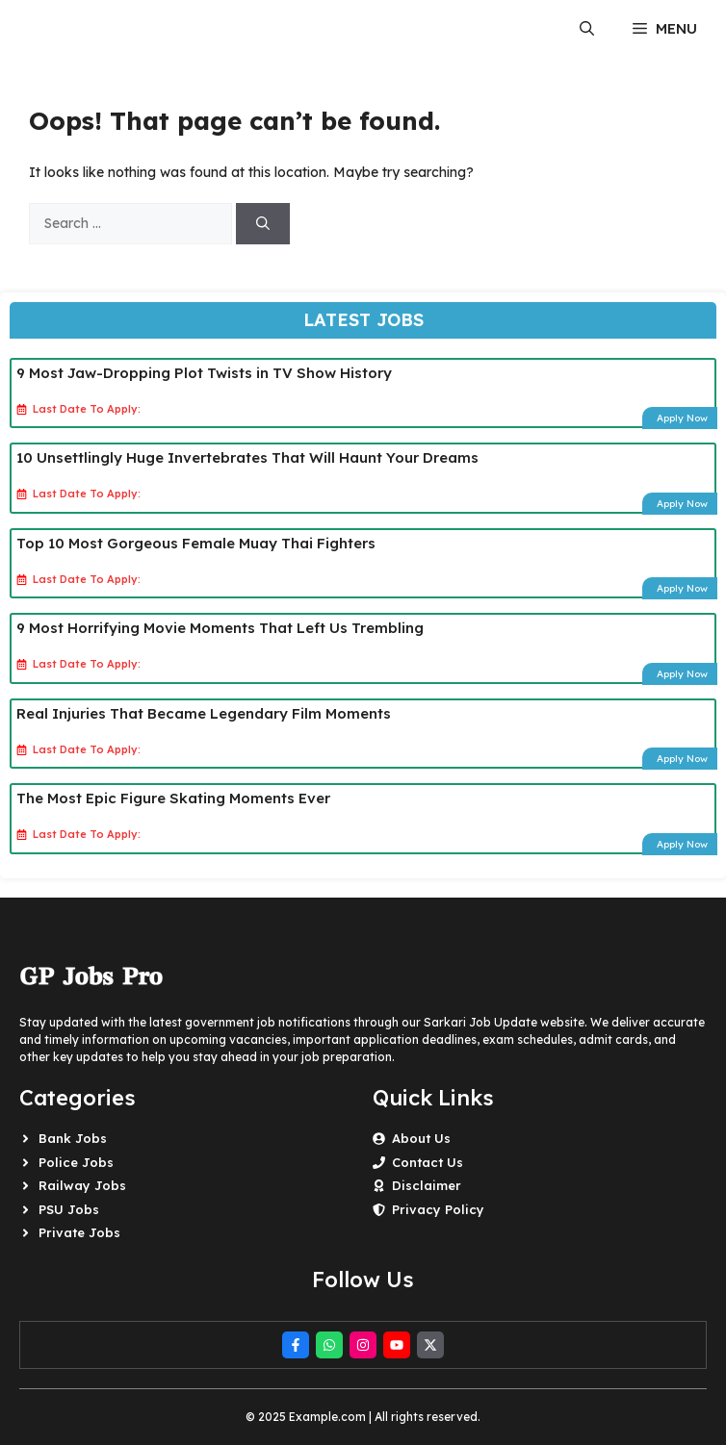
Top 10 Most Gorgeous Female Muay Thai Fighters (196, 543)
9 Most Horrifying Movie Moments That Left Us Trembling (220, 628)
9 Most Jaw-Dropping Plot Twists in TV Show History (204, 373)
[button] (586, 29)
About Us (421, 1138)
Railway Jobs (82, 1185)
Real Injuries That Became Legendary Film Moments (203, 713)
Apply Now (682, 418)
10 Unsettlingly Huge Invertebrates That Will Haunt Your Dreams (247, 457)
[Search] (263, 223)
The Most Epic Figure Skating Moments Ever (173, 798)
